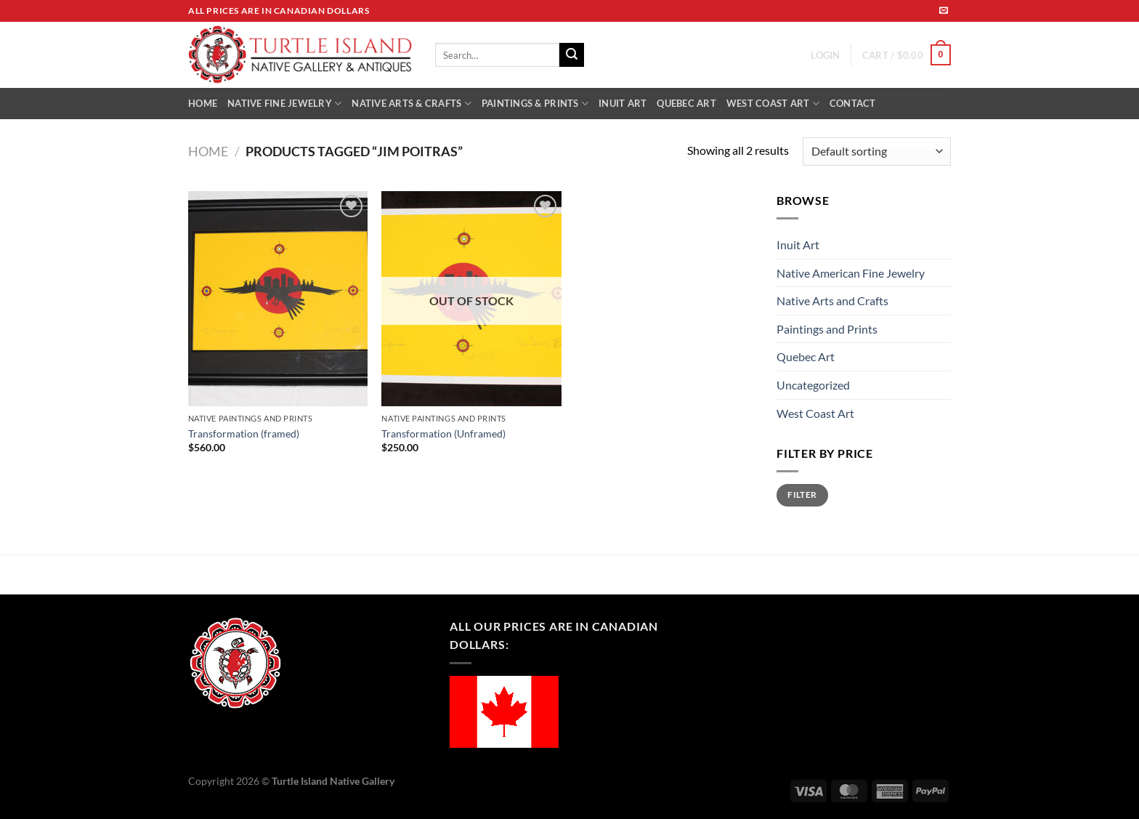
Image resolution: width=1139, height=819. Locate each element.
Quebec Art (806, 356)
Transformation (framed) (243, 433)
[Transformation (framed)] (278, 298)
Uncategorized (813, 385)
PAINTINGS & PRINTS (535, 103)
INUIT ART (622, 103)
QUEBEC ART (686, 103)
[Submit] (571, 55)
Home (208, 151)
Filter (801, 494)
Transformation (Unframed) (443, 433)
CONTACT (853, 103)
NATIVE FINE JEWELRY (284, 103)
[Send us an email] (943, 11)
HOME (202, 103)
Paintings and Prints (827, 329)
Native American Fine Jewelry (851, 273)
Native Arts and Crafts (832, 300)
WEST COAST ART (772, 103)
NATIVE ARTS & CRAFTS (411, 103)
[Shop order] (877, 151)
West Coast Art (815, 413)
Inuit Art (798, 244)
